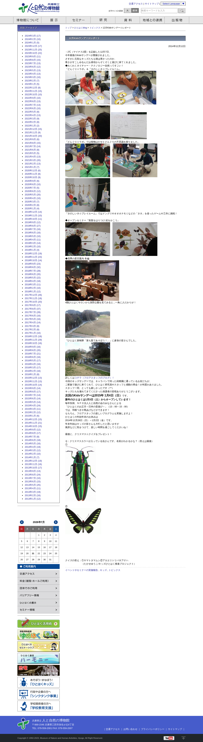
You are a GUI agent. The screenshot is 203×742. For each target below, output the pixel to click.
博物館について (27, 20)
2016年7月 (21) (33, 353)
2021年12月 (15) (33, 129)
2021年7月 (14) (33, 146)
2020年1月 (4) (32, 208)
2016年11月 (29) (33, 339)
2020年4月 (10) (33, 198)
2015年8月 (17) (33, 391)
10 (50, 541)
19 (21, 553)
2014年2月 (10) (33, 453)
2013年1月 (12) (33, 498)
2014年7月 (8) (32, 436)
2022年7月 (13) (33, 105)
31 (50, 559)
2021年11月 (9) (33, 132)
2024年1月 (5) (32, 42)
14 (33, 547)
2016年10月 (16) (33, 343)
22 (39, 553)
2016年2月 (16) (33, 371)
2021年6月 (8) (32, 149)
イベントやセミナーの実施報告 (81, 570)
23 (44, 553)
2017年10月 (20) (33, 301)
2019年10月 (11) (33, 219)
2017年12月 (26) (33, 295)
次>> (56, 522)
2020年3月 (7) (32, 201)
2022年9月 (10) (33, 98)
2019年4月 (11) (33, 239)
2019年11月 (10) (33, 215)
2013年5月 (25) (33, 485)
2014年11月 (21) (33, 422)
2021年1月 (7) (32, 167)
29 (39, 559)
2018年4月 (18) (33, 281)
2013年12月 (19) (33, 460)
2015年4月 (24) (33, 405)
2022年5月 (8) (32, 111)
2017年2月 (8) (32, 329)
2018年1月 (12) (33, 291)
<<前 (22, 522)
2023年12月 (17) (33, 46)
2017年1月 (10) (33, 333)
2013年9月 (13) (33, 471)
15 (39, 547)
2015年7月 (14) (33, 395)
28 (33, 559)
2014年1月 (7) (32, 457)
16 (44, 547)
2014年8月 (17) (33, 433)
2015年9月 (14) (33, 388)
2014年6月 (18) (33, 440)
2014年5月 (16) (33, 443)
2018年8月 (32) (33, 267)
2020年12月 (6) (33, 170)
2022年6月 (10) (33, 108)
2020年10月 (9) (33, 177)
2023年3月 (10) (33, 77)
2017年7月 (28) (33, 312)
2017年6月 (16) (33, 315)
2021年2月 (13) (33, 163)
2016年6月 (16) (33, 357)
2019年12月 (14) (33, 212)
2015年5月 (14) (33, 402)
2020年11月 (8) (33, 174)
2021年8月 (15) (33, 143)
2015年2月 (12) (33, 412)
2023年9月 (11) (33, 56)
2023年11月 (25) (33, 49)
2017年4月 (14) (33, 322)
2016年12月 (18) (33, 336)
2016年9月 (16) (33, 346)
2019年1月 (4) (32, 250)
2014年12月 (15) (33, 419)
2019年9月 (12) (33, 222)
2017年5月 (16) (33, 319)
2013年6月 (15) (33, 481)
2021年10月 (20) (33, 136)
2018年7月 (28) (33, 270)
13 (27, 547)
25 (56, 553)
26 (21, 559)
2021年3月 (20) (33, 160)
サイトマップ (152, 3)
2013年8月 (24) (33, 474)
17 (50, 547)
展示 (53, 20)
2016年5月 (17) (33, 360)
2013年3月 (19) (33, 492)
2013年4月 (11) (33, 488)
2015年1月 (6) (32, 415)
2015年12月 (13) (33, 377)
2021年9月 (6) (32, 139)
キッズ (103, 570)
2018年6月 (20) (33, 274)
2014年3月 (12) (33, 450)
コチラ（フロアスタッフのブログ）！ (94, 377)
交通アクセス (136, 3)
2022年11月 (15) (33, 91)
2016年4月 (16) (33, 364)
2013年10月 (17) (33, 467)
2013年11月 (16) (33, 464)
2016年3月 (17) (33, 367)
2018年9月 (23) (33, 263)
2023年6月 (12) (33, 66)
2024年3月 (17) (33, 35)
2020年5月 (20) (33, 194)
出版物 (177, 20)
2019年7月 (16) (33, 229)
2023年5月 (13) (33, 70)
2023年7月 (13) (33, 63)
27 (27, 559)
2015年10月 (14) (33, 384)
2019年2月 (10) (33, 246)
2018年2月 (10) (33, 288)
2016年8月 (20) (33, 350)
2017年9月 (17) (33, 305)
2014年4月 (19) (33, 447)
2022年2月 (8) (32, 122)
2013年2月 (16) (33, 495)
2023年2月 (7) (32, 80)
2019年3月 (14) (33, 243)
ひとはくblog (80, 27)
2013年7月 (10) (33, 478)
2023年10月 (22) (33, 53)
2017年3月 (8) (32, 326)
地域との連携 (152, 20)
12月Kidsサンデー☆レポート (84, 38)
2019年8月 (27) (33, 225)
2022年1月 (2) (32, 125)
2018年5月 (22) (33, 277)
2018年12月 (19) (33, 253)
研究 (103, 20)
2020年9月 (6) (32, 181)
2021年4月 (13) (33, 156)
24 (50, 553)
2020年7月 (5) (32, 187)
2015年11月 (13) (33, 381)
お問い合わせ (130, 729)
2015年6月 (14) (33, 398)
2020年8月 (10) (33, 184)
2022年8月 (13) (33, 101)
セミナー (78, 20)
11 (56, 541)
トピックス (94, 27)
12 (21, 547)
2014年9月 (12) (33, 429)
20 (27, 553)
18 (56, 547)
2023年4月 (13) (33, 73)
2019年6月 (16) (33, 232)
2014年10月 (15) (33, 426)
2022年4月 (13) (33, 115)
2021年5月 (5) (32, 153)
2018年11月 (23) (33, 257)
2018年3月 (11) (33, 284)
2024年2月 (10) (33, 39)
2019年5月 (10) (33, 236)
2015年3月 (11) (33, 409)
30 (44, 559)
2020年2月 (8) (32, 205)
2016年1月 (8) (32, 374)
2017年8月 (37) (33, 308)
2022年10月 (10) (33, 94)
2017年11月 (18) (33, 298)
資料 (128, 20)
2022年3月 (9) (32, 118)
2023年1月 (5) (32, 84)
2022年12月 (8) (33, 87)
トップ (68, 27)
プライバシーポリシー (152, 729)
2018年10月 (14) (33, 260)
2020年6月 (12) (33, 191)
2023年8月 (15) (33, 60)
